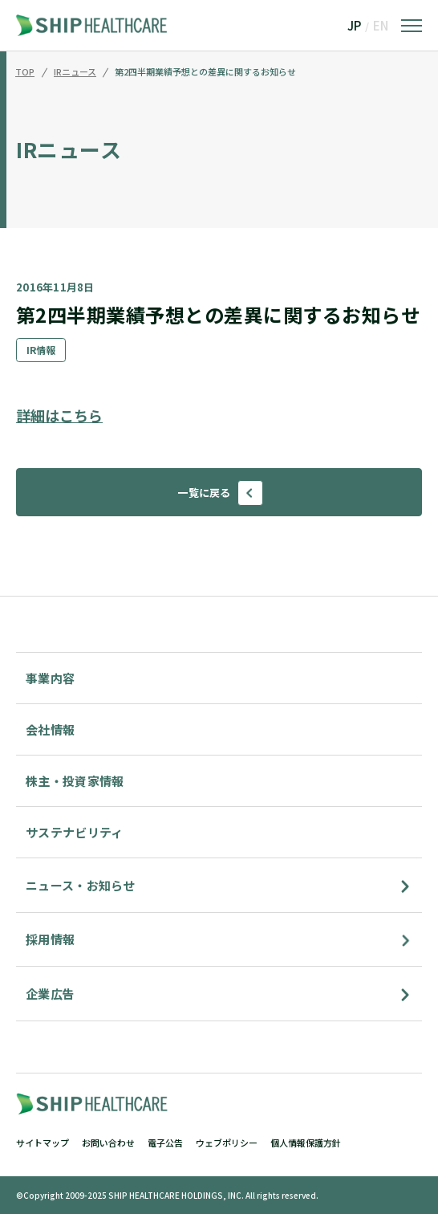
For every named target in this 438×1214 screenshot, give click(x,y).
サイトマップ (42, 1142)
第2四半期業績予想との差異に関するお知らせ (205, 72)
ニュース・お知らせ (81, 885)
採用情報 (50, 939)
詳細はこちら (59, 415)
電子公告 (165, 1142)
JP (354, 25)
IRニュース (75, 72)
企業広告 (50, 993)
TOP (24, 72)
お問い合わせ (108, 1142)
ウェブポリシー (227, 1142)
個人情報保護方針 (305, 1142)
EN (380, 25)
